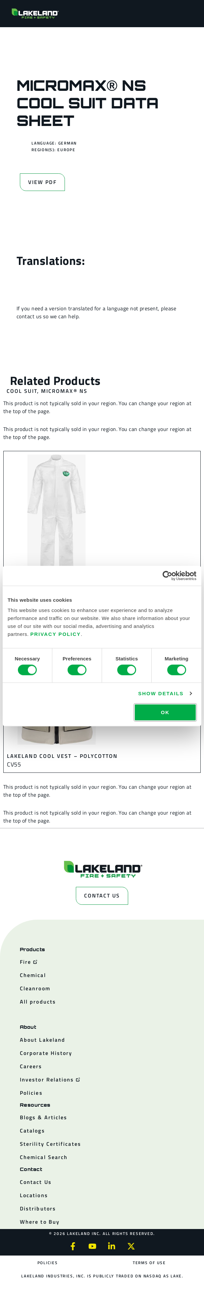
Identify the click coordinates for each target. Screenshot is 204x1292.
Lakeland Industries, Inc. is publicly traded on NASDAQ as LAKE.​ (102, 1276)
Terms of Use (149, 1263)
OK (165, 712)
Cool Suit (22, 391)
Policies (47, 1263)
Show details (160, 693)
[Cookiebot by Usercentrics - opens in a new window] (167, 576)
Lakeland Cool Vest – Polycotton (62, 756)
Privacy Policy (55, 634)
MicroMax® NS (64, 391)
